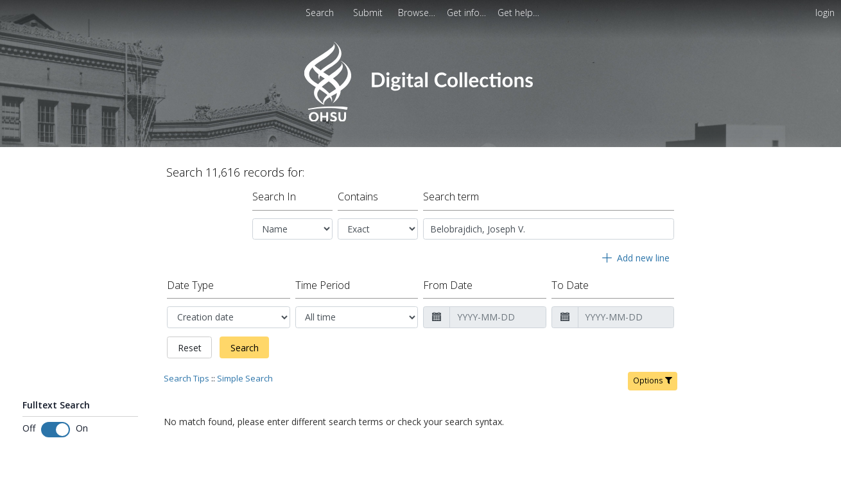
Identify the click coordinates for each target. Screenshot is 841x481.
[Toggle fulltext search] (55, 429)
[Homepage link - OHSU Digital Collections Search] (420, 118)
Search (244, 348)
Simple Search (245, 378)
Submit (369, 12)
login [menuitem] (825, 12)
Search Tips (186, 378)
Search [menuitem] (320, 12)
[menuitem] (418, 12)
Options (652, 380)
